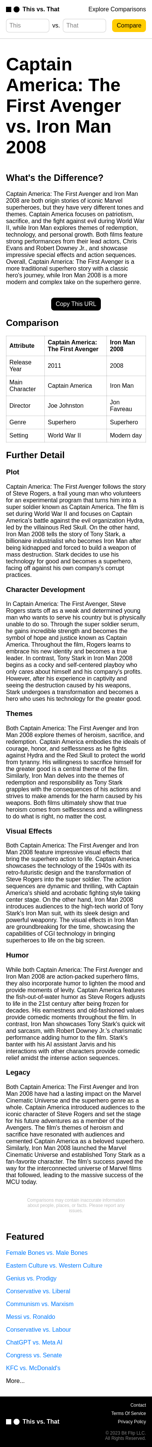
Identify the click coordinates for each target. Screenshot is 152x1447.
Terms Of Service (128, 1413)
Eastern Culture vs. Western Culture (54, 1265)
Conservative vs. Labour (38, 1329)
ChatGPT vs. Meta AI (34, 1342)
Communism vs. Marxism (40, 1304)
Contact (138, 1405)
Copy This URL (76, 304)
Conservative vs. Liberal (38, 1291)
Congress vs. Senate (34, 1355)
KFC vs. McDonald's (33, 1368)
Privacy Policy (132, 1421)
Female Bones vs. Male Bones (47, 1253)
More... (15, 1381)
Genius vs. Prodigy (31, 1278)
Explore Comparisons (117, 9)
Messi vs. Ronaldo (30, 1317)
